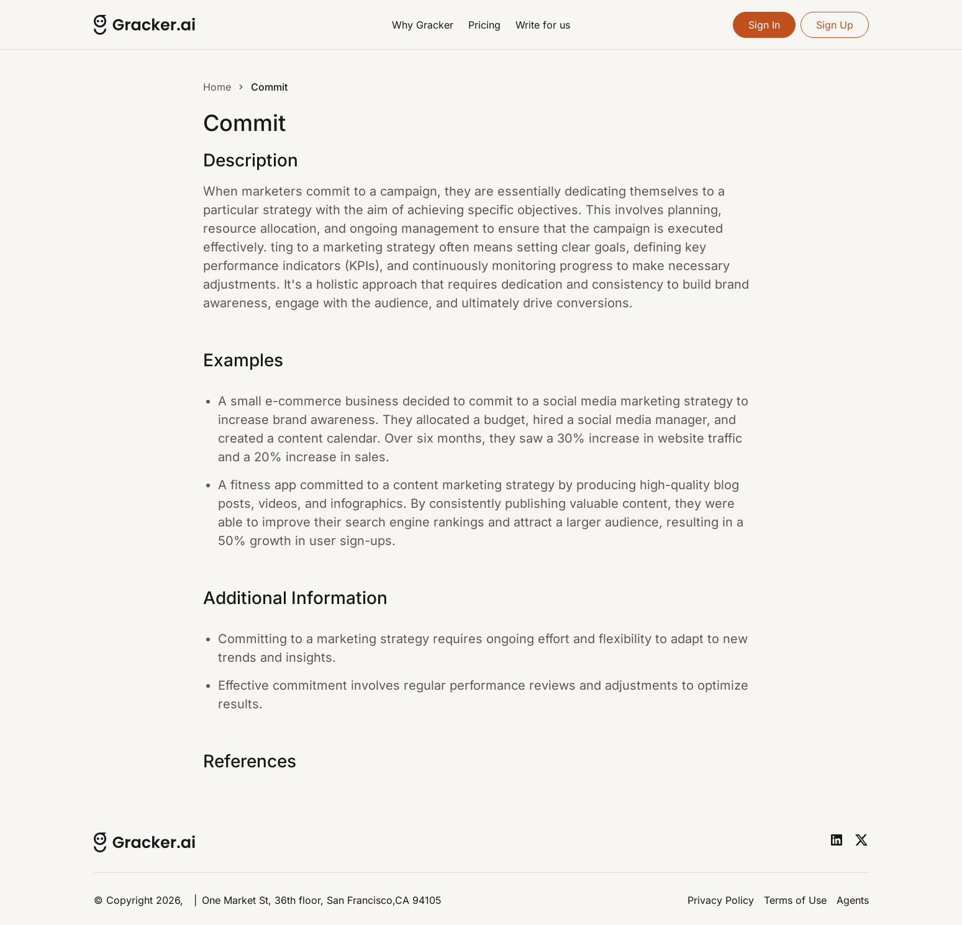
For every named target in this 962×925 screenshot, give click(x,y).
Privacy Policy (720, 900)
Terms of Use (795, 900)
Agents (853, 900)
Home (217, 87)
